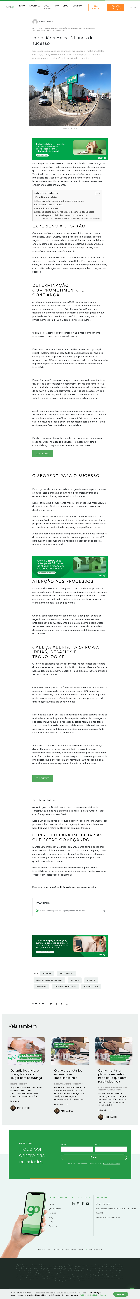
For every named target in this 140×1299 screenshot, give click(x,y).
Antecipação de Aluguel (66, 28)
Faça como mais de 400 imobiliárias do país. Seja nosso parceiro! (74, 219)
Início (22, 6)
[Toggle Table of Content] (97, 193)
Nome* (64, 1144)
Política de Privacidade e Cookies (92, 1295)
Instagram (78, 1203)
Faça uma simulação (115, 7)
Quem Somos (47, 7)
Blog (65, 6)
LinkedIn (73, 1203)
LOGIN (133, 7)
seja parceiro (42, 454)
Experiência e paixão (46, 197)
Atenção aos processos (48, 208)
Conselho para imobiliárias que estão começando (61, 215)
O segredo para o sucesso (49, 204)
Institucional (39, 30)
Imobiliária (34, 6)
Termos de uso (95, 1249)
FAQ (57, 6)
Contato (77, 6)
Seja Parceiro (96, 7)
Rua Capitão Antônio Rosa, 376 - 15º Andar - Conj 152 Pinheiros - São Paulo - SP (116, 1213)
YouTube (87, 1203)
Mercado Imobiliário (55, 30)
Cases (82, 28)
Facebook (83, 1203)
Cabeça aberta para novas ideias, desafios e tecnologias (65, 212)
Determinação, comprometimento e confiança (60, 201)
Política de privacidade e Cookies (69, 1249)
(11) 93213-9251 (102, 1204)
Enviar (93, 1157)
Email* (97, 1144)
